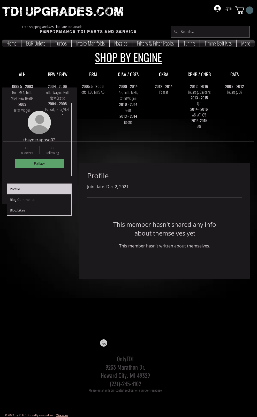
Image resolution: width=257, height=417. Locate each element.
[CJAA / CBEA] (128, 74)
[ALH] (22, 74)
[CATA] (234, 74)
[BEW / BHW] (57, 74)
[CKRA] (163, 74)
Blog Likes (17, 210)
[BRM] (93, 74)
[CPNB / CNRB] (199, 74)
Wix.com (62, 415)
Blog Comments (22, 199)
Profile (15, 189)
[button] (244, 10)
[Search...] (210, 31)
